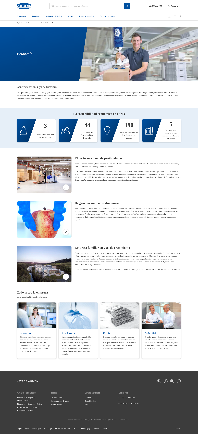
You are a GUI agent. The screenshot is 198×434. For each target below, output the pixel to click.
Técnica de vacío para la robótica (29, 404)
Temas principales (88, 16)
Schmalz (88, 398)
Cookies (105, 429)
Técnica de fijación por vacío (28, 407)
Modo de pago (85, 429)
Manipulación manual (25, 411)
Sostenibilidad (45, 23)
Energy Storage (57, 404)
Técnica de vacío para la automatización (26, 399)
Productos (23, 16)
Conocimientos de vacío (60, 401)
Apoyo (72, 16)
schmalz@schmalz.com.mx (128, 403)
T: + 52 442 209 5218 (126, 398)
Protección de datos (62, 429)
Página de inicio (23, 429)
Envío (96, 429)
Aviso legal (36, 429)
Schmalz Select (56, 398)
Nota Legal (48, 429)
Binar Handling (90, 401)
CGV (75, 429)
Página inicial (21, 23)
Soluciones (37, 16)
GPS (86, 404)
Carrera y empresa (109, 16)
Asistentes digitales (55, 16)
